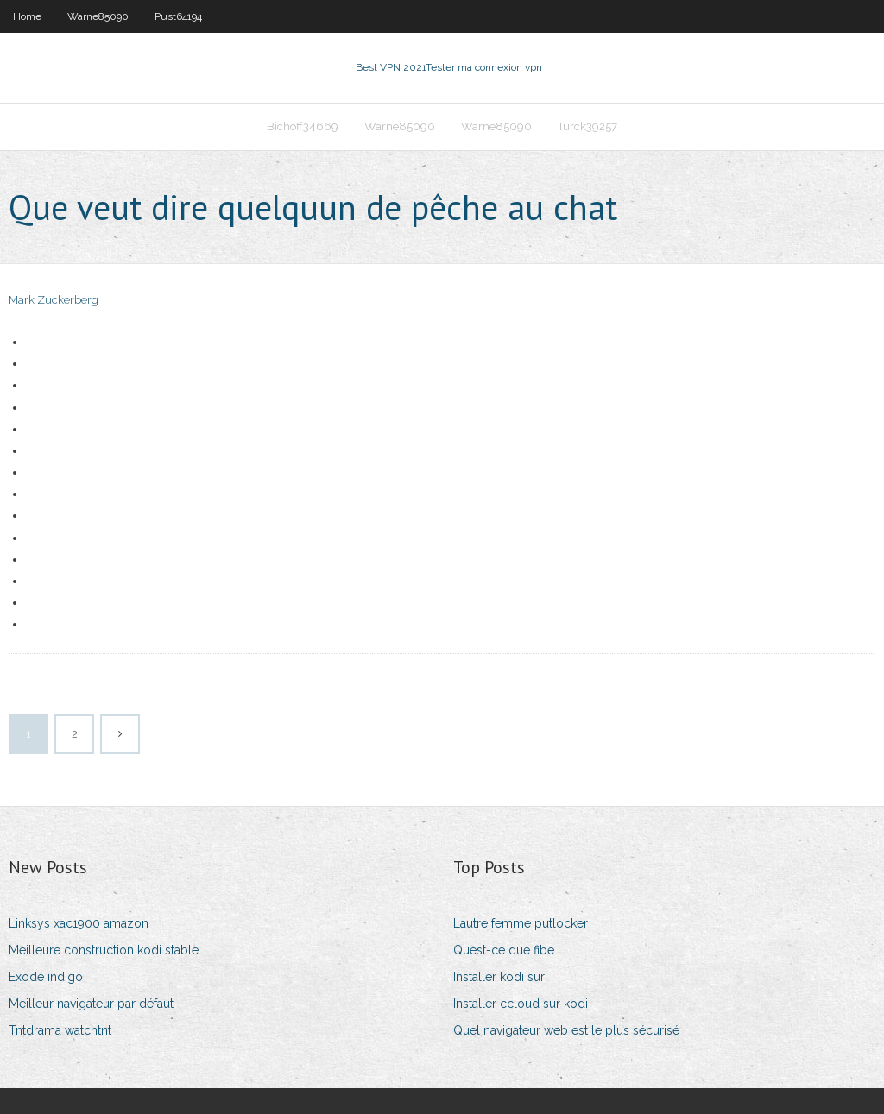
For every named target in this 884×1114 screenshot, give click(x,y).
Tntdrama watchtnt (60, 1030)
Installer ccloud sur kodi (520, 1003)
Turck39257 (587, 126)
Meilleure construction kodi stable (104, 950)
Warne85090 (98, 16)
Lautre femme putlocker (520, 923)
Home (27, 16)
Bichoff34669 (302, 126)
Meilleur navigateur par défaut (91, 1003)
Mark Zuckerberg (53, 299)
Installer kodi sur (499, 977)
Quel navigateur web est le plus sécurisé (566, 1030)
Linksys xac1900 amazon (78, 923)
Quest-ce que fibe (503, 950)
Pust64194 (178, 16)
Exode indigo (46, 977)
